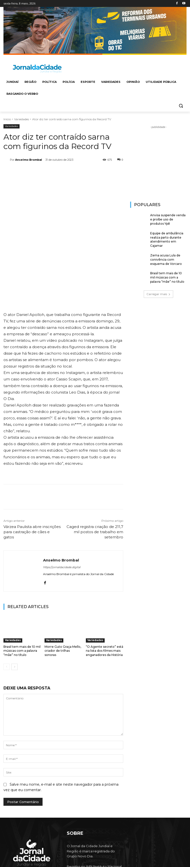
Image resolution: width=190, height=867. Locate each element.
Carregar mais (158, 294)
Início (7, 119)
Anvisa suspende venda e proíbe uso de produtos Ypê (168, 219)
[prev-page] (6, 614)
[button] (181, 106)
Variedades (21, 119)
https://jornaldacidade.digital (61, 514)
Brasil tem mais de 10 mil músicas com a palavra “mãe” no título (22, 598)
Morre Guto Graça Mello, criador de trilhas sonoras (63, 598)
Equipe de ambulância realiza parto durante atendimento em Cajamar (166, 239)
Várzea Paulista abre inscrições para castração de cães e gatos (32, 479)
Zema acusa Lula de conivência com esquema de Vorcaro (166, 259)
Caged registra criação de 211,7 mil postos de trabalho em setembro (95, 479)
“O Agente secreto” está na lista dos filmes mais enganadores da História (104, 598)
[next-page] (14, 614)
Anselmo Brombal (28, 159)
